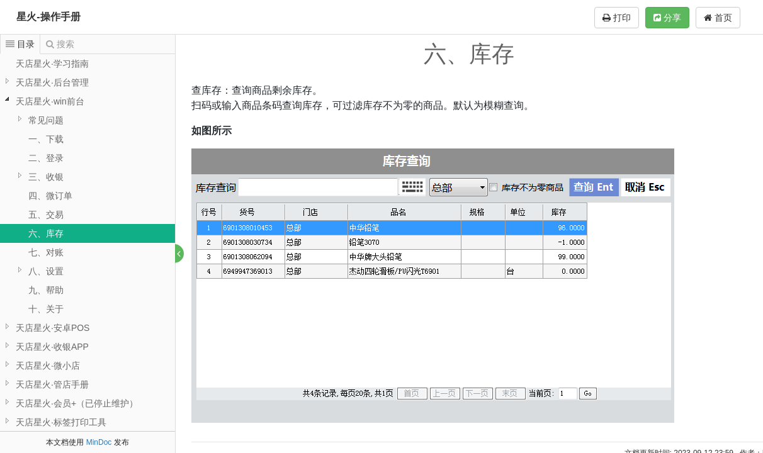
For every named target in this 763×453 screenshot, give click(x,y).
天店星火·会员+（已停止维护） (77, 403)
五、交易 (46, 215)
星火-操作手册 (48, 16)
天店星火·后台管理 (52, 82)
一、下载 (46, 139)
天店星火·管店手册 (52, 384)
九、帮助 (46, 290)
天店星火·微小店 (48, 366)
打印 (616, 18)
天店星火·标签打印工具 (61, 422)
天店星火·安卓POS (52, 328)
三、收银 (46, 177)
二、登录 (46, 158)
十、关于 (46, 309)
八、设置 (46, 271)
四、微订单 (50, 196)
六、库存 (46, 233)
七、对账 (46, 252)
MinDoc (99, 442)
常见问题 (46, 120)
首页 (718, 18)
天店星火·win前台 (50, 101)
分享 (667, 18)
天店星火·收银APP (52, 347)
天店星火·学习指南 (52, 64)
